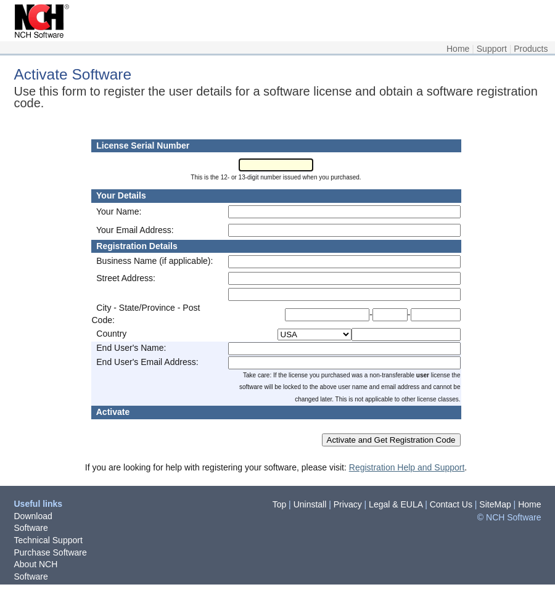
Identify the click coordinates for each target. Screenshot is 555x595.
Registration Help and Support (407, 467)
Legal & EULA (395, 504)
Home (457, 49)
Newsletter (34, 588)
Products (531, 49)
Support (492, 49)
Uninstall (310, 504)
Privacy (348, 504)
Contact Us (451, 504)
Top (280, 504)
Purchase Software (50, 552)
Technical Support (48, 540)
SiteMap (495, 504)
